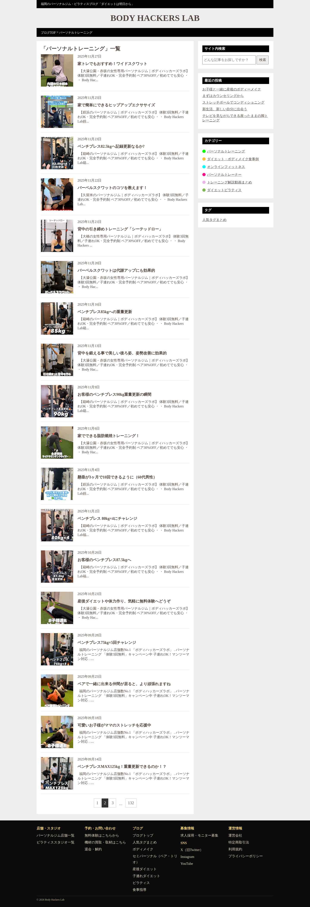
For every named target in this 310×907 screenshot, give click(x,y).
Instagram (187, 857)
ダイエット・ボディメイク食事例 (233, 159)
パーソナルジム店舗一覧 (55, 835)
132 (131, 803)
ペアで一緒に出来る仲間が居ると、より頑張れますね (124, 684)
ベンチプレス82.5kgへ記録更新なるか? (111, 146)
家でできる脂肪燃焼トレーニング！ (109, 436)
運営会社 (235, 835)
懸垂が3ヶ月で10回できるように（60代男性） (117, 477)
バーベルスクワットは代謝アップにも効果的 (116, 270)
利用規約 (235, 849)
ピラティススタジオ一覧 (55, 842)
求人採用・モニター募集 (199, 835)
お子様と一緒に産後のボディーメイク (231, 89)
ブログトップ (143, 835)
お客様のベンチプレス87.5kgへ (104, 560)
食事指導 (139, 889)
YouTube (186, 863)
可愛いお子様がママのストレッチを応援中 (114, 725)
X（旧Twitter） (191, 850)
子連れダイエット (146, 876)
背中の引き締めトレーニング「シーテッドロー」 (120, 229)
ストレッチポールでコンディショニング (233, 102)
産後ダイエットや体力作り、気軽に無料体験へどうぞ (124, 601)
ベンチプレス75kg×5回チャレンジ (107, 642)
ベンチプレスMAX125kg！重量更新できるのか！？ (122, 766)
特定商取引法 (238, 842)
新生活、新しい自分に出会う (224, 109)
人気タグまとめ (214, 220)
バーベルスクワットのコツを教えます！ (112, 188)
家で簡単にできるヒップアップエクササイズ (116, 105)
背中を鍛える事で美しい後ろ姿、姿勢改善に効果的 (122, 353)
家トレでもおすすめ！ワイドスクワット (112, 64)
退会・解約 (93, 849)
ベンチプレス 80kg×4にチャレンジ (107, 518)
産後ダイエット (145, 869)
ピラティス (141, 883)
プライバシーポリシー (245, 856)
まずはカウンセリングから (223, 96)
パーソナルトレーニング (226, 151)
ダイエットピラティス (224, 190)
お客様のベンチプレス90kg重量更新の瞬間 (114, 394)
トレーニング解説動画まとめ (229, 182)
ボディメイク (143, 849)
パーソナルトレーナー (224, 174)
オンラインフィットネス (226, 167)
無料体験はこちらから (102, 835)
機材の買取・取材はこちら (105, 842)
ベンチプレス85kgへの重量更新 (105, 312)
